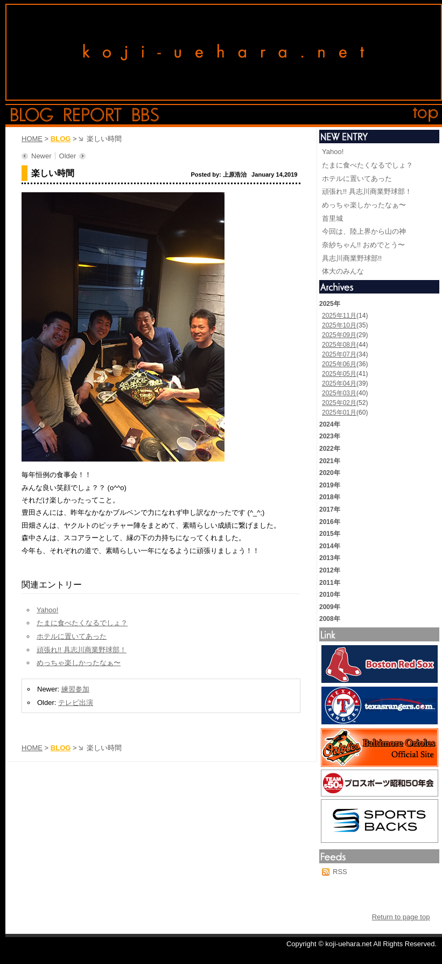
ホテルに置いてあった (72, 636)
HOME (32, 139)
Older (67, 155)
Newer (41, 155)
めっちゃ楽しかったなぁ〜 (79, 663)
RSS (340, 872)
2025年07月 (339, 354)
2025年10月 (339, 325)
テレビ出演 (75, 702)
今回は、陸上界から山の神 (364, 231)
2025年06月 (339, 364)
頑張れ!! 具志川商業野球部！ (82, 650)
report (93, 115)
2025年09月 (339, 335)
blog (32, 115)
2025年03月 (339, 393)
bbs (145, 115)
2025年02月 (339, 403)
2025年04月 (339, 383)
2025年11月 (339, 315)
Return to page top (401, 917)
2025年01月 (339, 412)
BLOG (61, 139)
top (426, 115)
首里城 (332, 218)
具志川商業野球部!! (352, 258)
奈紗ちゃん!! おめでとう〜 (363, 245)
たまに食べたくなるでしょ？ (82, 623)
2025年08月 (339, 344)
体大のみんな (343, 271)
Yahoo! (47, 610)
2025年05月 (339, 374)
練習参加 (75, 689)
